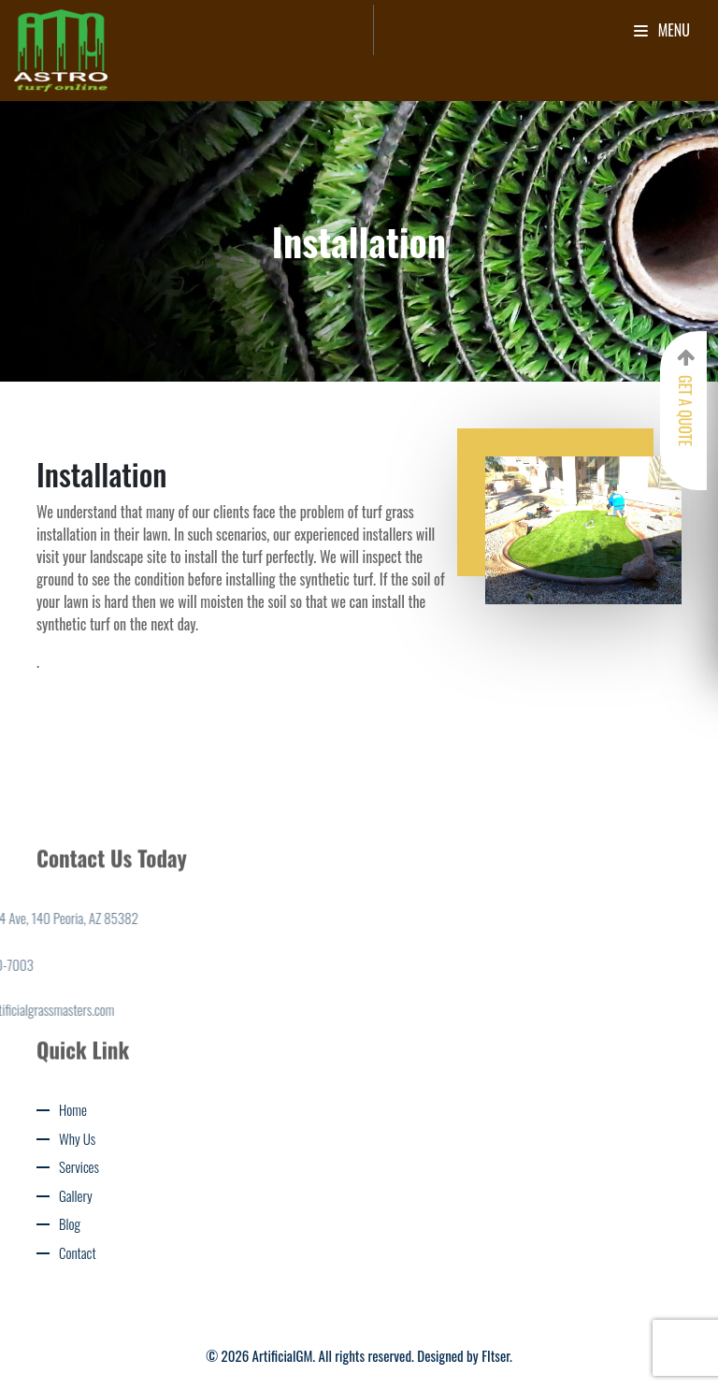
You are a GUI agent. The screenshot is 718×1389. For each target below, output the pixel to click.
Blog (69, 1223)
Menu (662, 30)
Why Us (77, 1138)
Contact (77, 1252)
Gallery (76, 1195)
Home (73, 1109)
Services (79, 1166)
